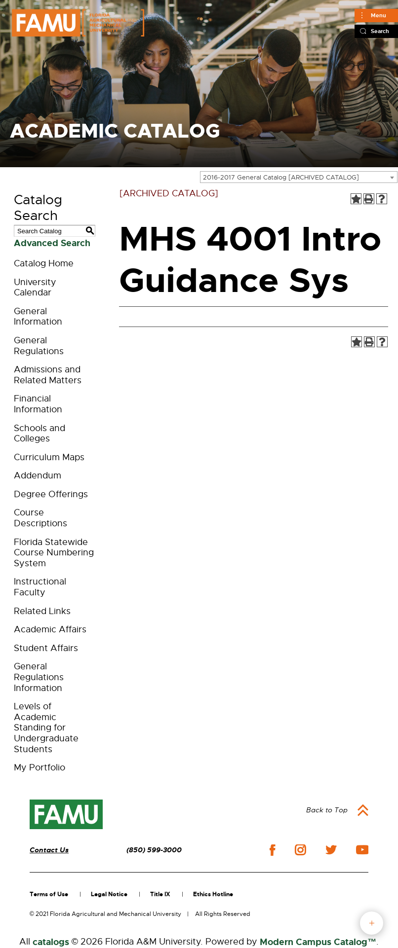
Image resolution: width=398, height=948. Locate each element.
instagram (300, 849)
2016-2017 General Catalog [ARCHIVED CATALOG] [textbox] (281, 177)
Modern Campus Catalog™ (318, 942)
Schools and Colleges (39, 433)
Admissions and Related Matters (47, 375)
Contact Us (49, 850)
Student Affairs (46, 648)
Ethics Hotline (213, 894)
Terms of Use (49, 894)
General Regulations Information (39, 677)
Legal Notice (109, 894)
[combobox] (299, 177)
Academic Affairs (50, 629)
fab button (371, 923)
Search (380, 31)
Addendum (37, 475)
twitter (330, 849)
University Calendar (35, 287)
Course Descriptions (40, 518)
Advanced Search (52, 243)
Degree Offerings (51, 494)
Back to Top (327, 809)
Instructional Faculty (40, 587)
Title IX (160, 894)
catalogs (51, 942)
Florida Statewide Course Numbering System (54, 553)
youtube (362, 849)
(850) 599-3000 (154, 850)
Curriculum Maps (49, 457)
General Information (38, 317)
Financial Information (38, 404)
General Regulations (39, 346)
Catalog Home (44, 263)
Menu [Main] (378, 15)
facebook (272, 850)
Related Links (42, 611)
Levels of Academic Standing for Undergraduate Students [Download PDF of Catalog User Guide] (46, 727)
